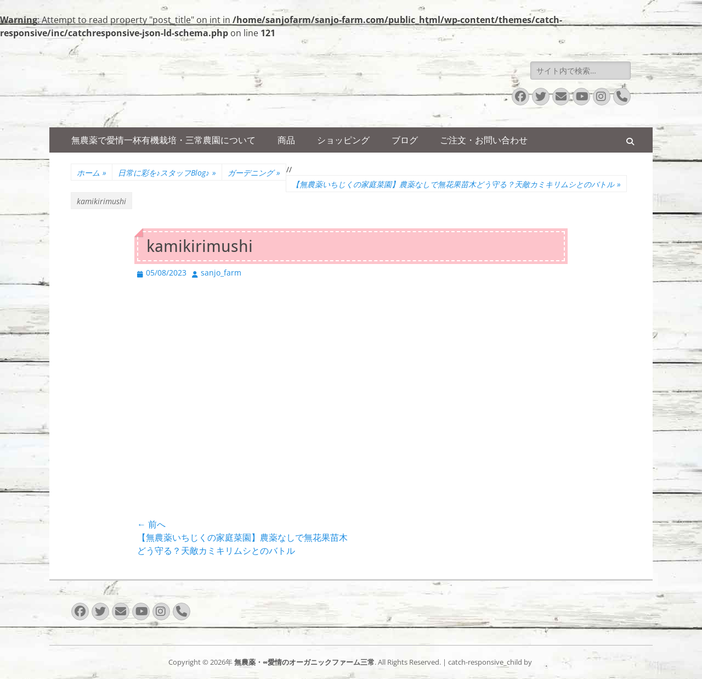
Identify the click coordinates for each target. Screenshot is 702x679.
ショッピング (343, 140)
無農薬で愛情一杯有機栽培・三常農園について (163, 140)
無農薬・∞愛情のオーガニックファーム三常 (304, 662)
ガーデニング (254, 172)
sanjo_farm (221, 272)
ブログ (405, 140)
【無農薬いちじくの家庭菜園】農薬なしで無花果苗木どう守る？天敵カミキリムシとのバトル (456, 184)
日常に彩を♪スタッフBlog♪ (167, 172)
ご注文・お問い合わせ (484, 140)
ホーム (91, 172)
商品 (286, 140)
